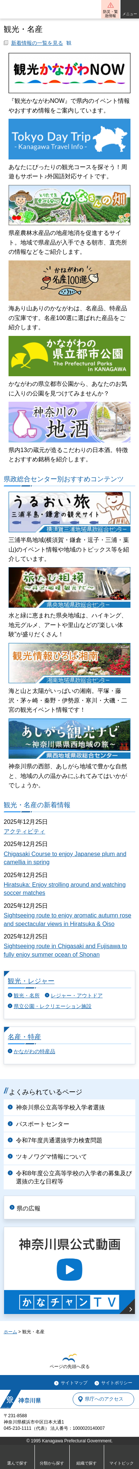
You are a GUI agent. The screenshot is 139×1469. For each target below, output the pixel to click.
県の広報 (28, 1208)
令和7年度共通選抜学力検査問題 (59, 1140)
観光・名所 (27, 995)
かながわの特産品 (34, 1051)
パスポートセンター (42, 1124)
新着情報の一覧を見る (37, 43)
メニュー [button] (129, 14)
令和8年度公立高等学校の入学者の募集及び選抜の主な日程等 (74, 1177)
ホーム (10, 1331)
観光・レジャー (31, 981)
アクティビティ (24, 831)
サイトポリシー (116, 1382)
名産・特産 (24, 1037)
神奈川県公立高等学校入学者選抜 (60, 1107)
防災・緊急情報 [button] (110, 14)
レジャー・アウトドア (77, 995)
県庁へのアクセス (104, 1399)
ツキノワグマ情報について (51, 1156)
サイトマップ (74, 1382)
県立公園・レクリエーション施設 (53, 1006)
